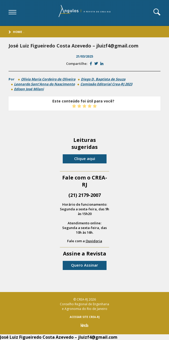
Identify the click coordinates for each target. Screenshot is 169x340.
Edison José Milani (29, 89)
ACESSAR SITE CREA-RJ (85, 317)
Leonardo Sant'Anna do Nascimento (44, 84)
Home (17, 32)
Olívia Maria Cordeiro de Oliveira (48, 79)
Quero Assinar (84, 265)
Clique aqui (84, 158)
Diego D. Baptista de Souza (103, 79)
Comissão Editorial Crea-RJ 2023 (106, 84)
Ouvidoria (94, 241)
